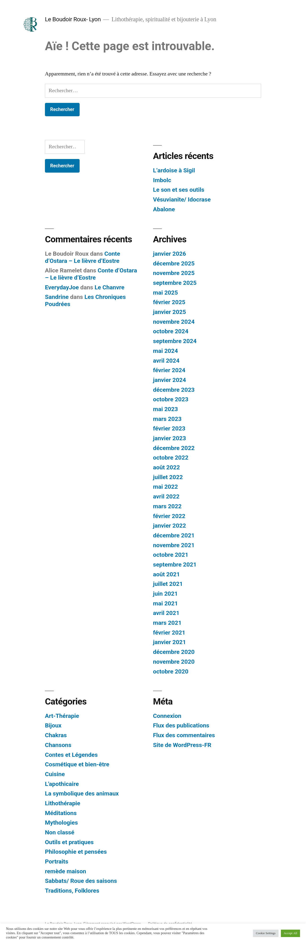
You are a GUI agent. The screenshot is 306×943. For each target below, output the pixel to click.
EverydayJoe (62, 287)
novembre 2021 (174, 545)
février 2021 (169, 632)
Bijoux (53, 725)
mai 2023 (165, 409)
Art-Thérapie (62, 715)
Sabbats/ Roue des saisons (81, 880)
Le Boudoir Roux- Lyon (73, 19)
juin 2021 (165, 593)
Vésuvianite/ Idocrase (182, 199)
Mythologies (61, 822)
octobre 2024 (170, 331)
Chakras (56, 735)
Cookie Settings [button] (265, 933)
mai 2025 (165, 292)
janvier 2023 (169, 438)
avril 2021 (166, 612)
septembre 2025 (175, 282)
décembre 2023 (174, 389)
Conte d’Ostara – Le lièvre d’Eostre (82, 257)
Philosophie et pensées (76, 851)
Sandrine (57, 296)
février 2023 (169, 428)
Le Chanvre (110, 287)
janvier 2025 (169, 311)
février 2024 (169, 370)
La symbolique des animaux (82, 793)
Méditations (61, 813)
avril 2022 (166, 496)
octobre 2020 (170, 671)
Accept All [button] (290, 933)
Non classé (59, 832)
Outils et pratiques (69, 842)
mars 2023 (167, 418)
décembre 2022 (174, 448)
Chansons (58, 745)
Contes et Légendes (71, 754)
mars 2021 (167, 622)
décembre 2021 (174, 535)
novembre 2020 (174, 661)
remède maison (65, 871)
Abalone (164, 209)
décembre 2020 (174, 651)
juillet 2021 (168, 583)
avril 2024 (166, 360)
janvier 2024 (169, 379)
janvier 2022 (169, 525)
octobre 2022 (170, 457)
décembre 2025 (174, 263)
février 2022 (169, 516)
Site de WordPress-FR (182, 745)
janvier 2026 (169, 253)
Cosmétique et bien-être (77, 764)
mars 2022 (167, 506)
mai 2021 (165, 603)
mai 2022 (165, 486)
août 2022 (166, 467)
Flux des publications (181, 725)
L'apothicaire (62, 783)
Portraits (56, 861)
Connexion (167, 715)
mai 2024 (165, 350)
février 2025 (169, 302)
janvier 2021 (169, 642)
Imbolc (162, 180)
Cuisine (55, 774)
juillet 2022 (168, 477)
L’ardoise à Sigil (174, 170)
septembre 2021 (175, 564)
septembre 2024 (175, 341)
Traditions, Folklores (72, 890)
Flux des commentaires (184, 735)
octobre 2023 (170, 399)
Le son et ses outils (178, 189)
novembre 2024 (174, 321)
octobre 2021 (170, 554)
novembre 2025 (174, 273)
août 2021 (166, 574)
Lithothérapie (62, 803)
